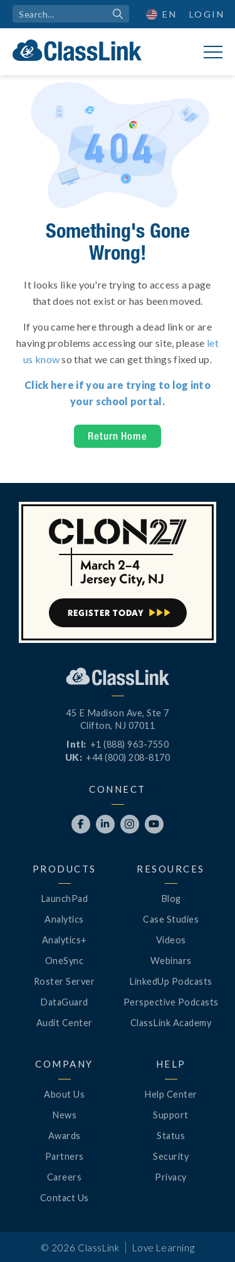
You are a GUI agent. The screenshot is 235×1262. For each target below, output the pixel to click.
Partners (64, 1156)
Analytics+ (64, 940)
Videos (171, 940)
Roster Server (64, 981)
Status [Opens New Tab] (171, 1135)
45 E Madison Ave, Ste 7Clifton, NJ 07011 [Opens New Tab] (117, 719)
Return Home (117, 436)
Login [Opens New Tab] (207, 14)
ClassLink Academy (171, 1022)
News (64, 1115)
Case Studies (171, 919)
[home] (77, 50)
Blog (171, 898)
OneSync (64, 960)
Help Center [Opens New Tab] (170, 1094)
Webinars (171, 960)
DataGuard (64, 1002)
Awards (64, 1135)
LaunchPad (64, 898)
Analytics (64, 919)
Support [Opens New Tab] (171, 1115)
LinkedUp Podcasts (170, 981)
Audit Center (64, 1022)
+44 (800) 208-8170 (128, 757)
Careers (64, 1177)
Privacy (171, 1177)
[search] (71, 14)
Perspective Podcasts (171, 1002)
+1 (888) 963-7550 (129, 744)
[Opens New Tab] (80, 824)
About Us (64, 1094)
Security (171, 1156)
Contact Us (64, 1197)
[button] (162, 14)
